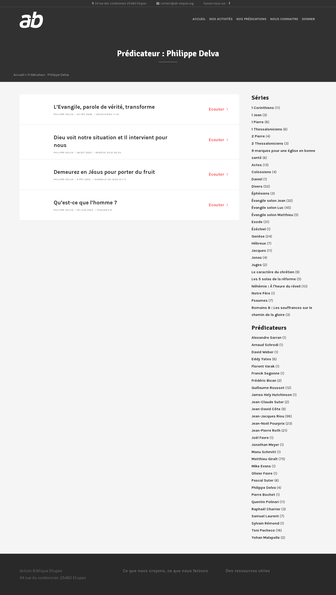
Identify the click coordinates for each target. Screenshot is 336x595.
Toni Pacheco (263, 530)
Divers (257, 186)
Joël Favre (260, 437)
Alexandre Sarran (266, 337)
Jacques (259, 250)
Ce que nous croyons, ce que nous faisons (165, 570)
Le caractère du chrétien (273, 272)
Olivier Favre (262, 473)
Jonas (257, 257)
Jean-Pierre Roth (266, 430)
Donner (308, 19)
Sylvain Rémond (265, 523)
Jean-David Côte (266, 409)
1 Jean (257, 115)
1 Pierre (258, 122)
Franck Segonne (266, 373)
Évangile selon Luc (268, 207)
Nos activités (221, 19)
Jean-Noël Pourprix (268, 423)
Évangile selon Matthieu (272, 215)
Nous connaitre (284, 19)
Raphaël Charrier (266, 509)
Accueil (199, 19)
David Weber (262, 352)
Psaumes (260, 300)
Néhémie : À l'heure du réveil (276, 286)
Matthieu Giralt (265, 459)
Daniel (257, 179)
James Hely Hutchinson (272, 394)
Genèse (258, 236)
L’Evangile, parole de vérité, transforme (104, 107)
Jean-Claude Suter (268, 402)
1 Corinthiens (263, 107)
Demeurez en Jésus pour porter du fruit (104, 172)
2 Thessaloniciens (267, 143)
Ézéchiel (259, 229)
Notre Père (261, 293)
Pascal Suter (262, 480)
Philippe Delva (64, 114)
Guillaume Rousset (268, 387)
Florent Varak (263, 366)
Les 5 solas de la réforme (274, 279)
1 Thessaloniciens (267, 129)
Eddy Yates (261, 359)
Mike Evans (261, 466)
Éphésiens (261, 193)
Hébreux (259, 243)
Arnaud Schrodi (265, 345)
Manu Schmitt (264, 452)
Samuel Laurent (265, 516)
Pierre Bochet (263, 494)
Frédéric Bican (264, 380)
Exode (257, 222)
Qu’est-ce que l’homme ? (85, 203)
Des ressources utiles (248, 570)
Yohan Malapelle (266, 537)
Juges (257, 264)
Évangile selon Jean (268, 200)
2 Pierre (258, 136)
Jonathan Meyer (265, 444)
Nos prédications (251, 19)
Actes (257, 165)
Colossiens (261, 172)
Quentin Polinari (265, 502)
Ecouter (218, 109)
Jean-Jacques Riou (268, 416)
